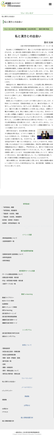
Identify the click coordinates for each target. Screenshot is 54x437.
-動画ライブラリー (8, 297)
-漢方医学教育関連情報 (9, 317)
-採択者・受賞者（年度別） (11, 220)
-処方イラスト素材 (8, 301)
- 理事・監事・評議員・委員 (11, 358)
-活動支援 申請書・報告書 (10, 277)
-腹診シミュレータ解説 (9, 307)
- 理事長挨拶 (6, 348)
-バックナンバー (7, 391)
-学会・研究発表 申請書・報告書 (12, 281)
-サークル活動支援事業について (12, 274)
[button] (50, 4)
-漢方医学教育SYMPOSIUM (10, 333)
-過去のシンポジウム (8, 336)
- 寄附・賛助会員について (10, 371)
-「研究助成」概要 (8, 207)
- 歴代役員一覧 (6, 361)
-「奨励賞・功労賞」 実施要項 (12, 217)
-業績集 (4, 400)
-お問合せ (5, 409)
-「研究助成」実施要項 (9, 210)
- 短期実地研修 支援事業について (12, 254)
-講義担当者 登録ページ (9, 320)
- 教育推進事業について (9, 238)
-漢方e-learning (7, 310)
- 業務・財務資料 (7, 367)
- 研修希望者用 (6, 257)
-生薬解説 (5, 304)
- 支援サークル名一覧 (9, 284)
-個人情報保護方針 (8, 421)
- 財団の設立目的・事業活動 (11, 351)
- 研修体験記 (6, 261)
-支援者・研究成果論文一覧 (11, 223)
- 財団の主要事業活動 (9, 355)
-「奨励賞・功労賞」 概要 (10, 214)
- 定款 (4, 364)
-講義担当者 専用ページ (9, 323)
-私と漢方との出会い (8, 381)
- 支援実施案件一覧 (8, 241)
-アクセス (5, 412)
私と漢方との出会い (8, 16)
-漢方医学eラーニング (9, 313)
